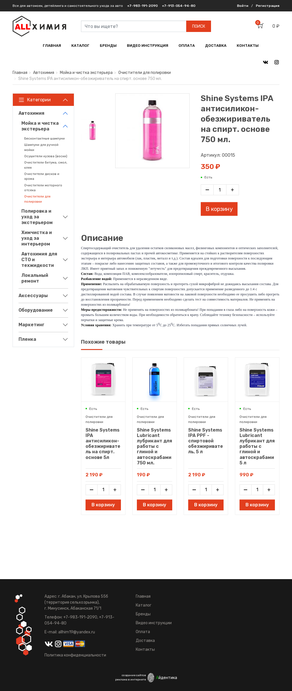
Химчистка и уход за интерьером (36, 238)
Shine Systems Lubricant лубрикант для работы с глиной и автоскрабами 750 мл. (154, 446)
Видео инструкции (154, 623)
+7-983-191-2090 (142, 6)
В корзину (219, 209)
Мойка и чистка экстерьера (86, 72)
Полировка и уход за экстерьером (37, 216)
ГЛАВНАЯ (52, 45)
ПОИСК (198, 26)
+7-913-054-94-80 (178, 6)
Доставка (145, 640)
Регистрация (267, 6)
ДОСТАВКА (215, 45)
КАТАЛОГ (80, 45)
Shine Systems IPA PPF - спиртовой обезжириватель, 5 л (205, 441)
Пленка (27, 339)
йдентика (166, 677)
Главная (20, 72)
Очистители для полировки (144, 72)
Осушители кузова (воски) (45, 156)
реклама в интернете (130, 679)
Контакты (145, 649)
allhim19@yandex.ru (76, 632)
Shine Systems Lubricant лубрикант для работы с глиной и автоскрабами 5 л (257, 446)
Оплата (143, 631)
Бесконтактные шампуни (44, 138)
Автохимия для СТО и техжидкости (39, 259)
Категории (35, 100)
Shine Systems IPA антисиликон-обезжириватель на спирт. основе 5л (103, 443)
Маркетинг (31, 324)
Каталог (143, 605)
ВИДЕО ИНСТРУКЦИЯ (147, 45)
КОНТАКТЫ (248, 45)
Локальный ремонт (34, 278)
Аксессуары (33, 295)
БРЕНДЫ (108, 45)
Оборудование (36, 310)
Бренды (143, 614)
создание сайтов (134, 675)
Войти (242, 6)
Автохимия (43, 72)
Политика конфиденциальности (75, 655)
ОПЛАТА (187, 45)
